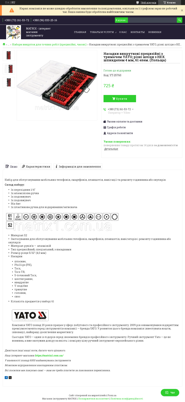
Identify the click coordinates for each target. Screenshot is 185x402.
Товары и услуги (102, 32)
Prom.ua (111, 395)
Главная (80, 32)
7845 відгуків (148, 2)
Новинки (154, 32)
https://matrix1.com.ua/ (49, 355)
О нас (123, 32)
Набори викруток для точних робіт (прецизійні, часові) (49, 44)
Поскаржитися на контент (93, 398)
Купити (121, 98)
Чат (170, 392)
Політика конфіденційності (127, 398)
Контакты (138, 32)
